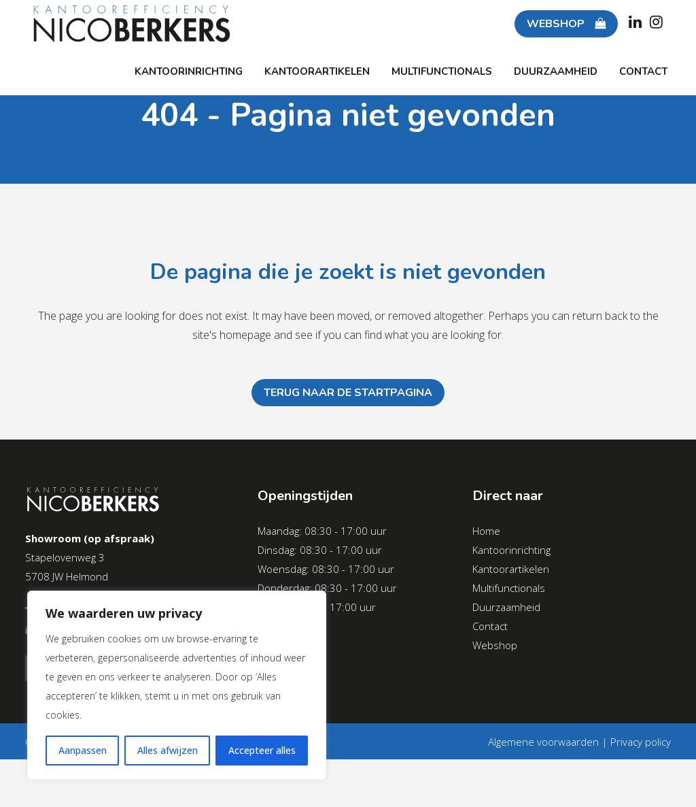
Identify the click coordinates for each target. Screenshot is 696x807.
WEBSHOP (553, 23)
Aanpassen (82, 750)
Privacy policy (640, 741)
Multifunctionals (508, 588)
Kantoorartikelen (510, 569)
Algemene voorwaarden (543, 741)
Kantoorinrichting (511, 550)
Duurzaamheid (506, 607)
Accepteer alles (262, 750)
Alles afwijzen (167, 750)
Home (486, 531)
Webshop (494, 645)
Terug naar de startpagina (348, 392)
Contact (490, 626)
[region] (176, 685)
